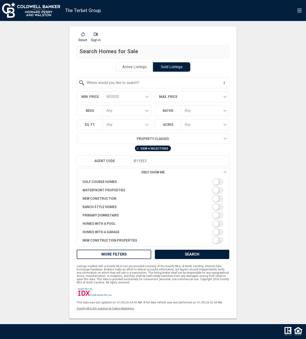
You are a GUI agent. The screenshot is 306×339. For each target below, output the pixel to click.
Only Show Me (184, 172)
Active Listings (134, 67)
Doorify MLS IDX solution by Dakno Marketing (105, 308)
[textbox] (155, 83)
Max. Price (168, 97)
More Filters (114, 254)
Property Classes (122, 138)
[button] (83, 38)
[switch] (153, 182)
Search (192, 254)
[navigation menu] (299, 10)
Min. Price (90, 97)
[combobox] (153, 82)
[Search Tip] (224, 83)
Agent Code (104, 161)
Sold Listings (172, 67)
